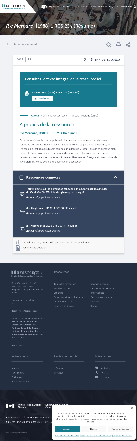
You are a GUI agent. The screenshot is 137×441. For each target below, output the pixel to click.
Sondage (58, 372)
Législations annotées (101, 297)
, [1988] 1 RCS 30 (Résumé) (51, 208)
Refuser (93, 429)
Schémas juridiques (100, 284)
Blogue (93, 306)
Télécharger (42, 98)
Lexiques (58, 292)
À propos (16, 368)
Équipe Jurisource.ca (48, 197)
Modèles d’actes (62, 288)
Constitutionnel (31, 242)
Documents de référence (102, 288)
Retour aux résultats (26, 44)
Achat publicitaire (21, 381)
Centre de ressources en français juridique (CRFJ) (69, 115)
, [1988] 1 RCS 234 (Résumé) (57, 92)
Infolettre (58, 368)
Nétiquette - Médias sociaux (24, 311)
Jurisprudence (97, 292)
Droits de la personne (53, 242)
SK (96, 59)
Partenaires (17, 377)
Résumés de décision (34, 247)
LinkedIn (102, 368)
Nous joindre (18, 372)
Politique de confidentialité (67, 435)
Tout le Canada (110, 59)
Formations (95, 301)
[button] (131, 408)
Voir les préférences (120, 429)
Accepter (67, 429)
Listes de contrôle (63, 301)
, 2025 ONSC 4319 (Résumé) (51, 226)
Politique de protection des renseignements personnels (106, 435)
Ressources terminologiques (68, 297)
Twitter (102, 373)
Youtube (102, 377)
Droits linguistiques (78, 242)
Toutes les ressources (65, 284)
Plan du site (17, 346)
